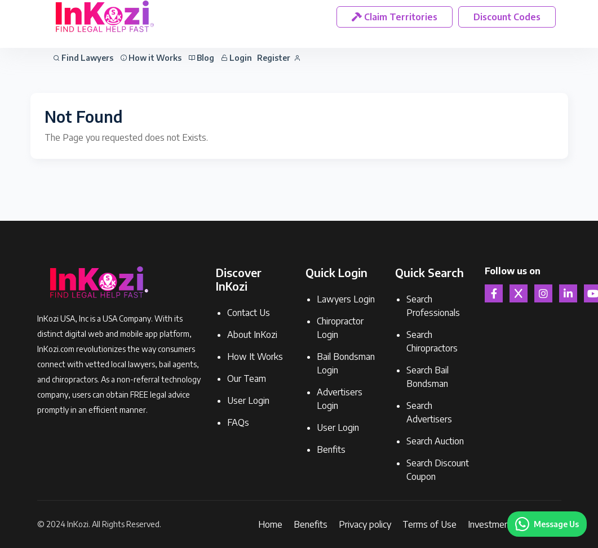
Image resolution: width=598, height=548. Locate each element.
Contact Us (248, 312)
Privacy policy (365, 524)
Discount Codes (507, 17)
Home (270, 524)
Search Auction (435, 441)
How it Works (150, 58)
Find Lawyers (83, 58)
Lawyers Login (346, 299)
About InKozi (252, 334)
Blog (201, 58)
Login (236, 58)
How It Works (255, 356)
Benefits (310, 524)
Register (278, 58)
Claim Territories (394, 17)
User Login (248, 400)
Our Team (246, 378)
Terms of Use (429, 524)
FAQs (238, 422)
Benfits (331, 449)
